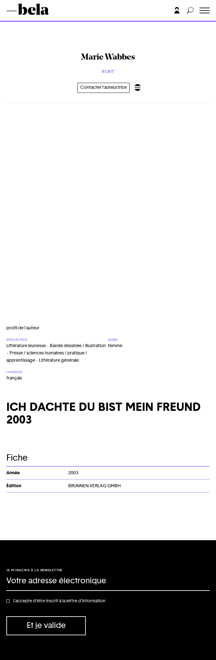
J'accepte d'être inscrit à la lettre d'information (59, 601)
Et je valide (46, 626)
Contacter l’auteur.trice (103, 87)
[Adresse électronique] (108, 581)
